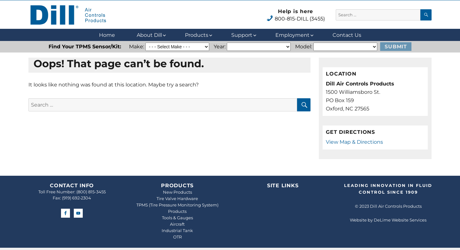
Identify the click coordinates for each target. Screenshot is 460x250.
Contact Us (347, 35)
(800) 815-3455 (91, 191)
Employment (292, 35)
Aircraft (177, 224)
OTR (177, 236)
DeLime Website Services (400, 219)
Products (196, 35)
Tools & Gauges (177, 217)
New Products (177, 192)
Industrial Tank (177, 230)
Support (241, 35)
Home (107, 35)
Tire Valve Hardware (177, 198)
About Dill (149, 35)
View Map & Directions (354, 142)
